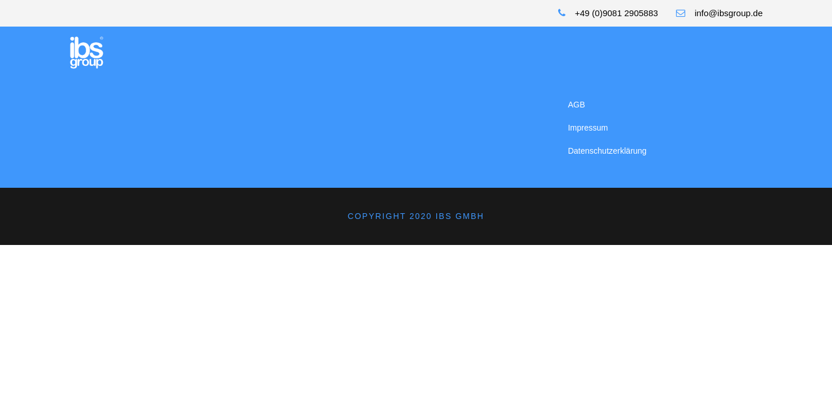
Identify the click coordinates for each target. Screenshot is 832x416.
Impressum (588, 127)
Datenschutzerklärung (607, 150)
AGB (576, 104)
